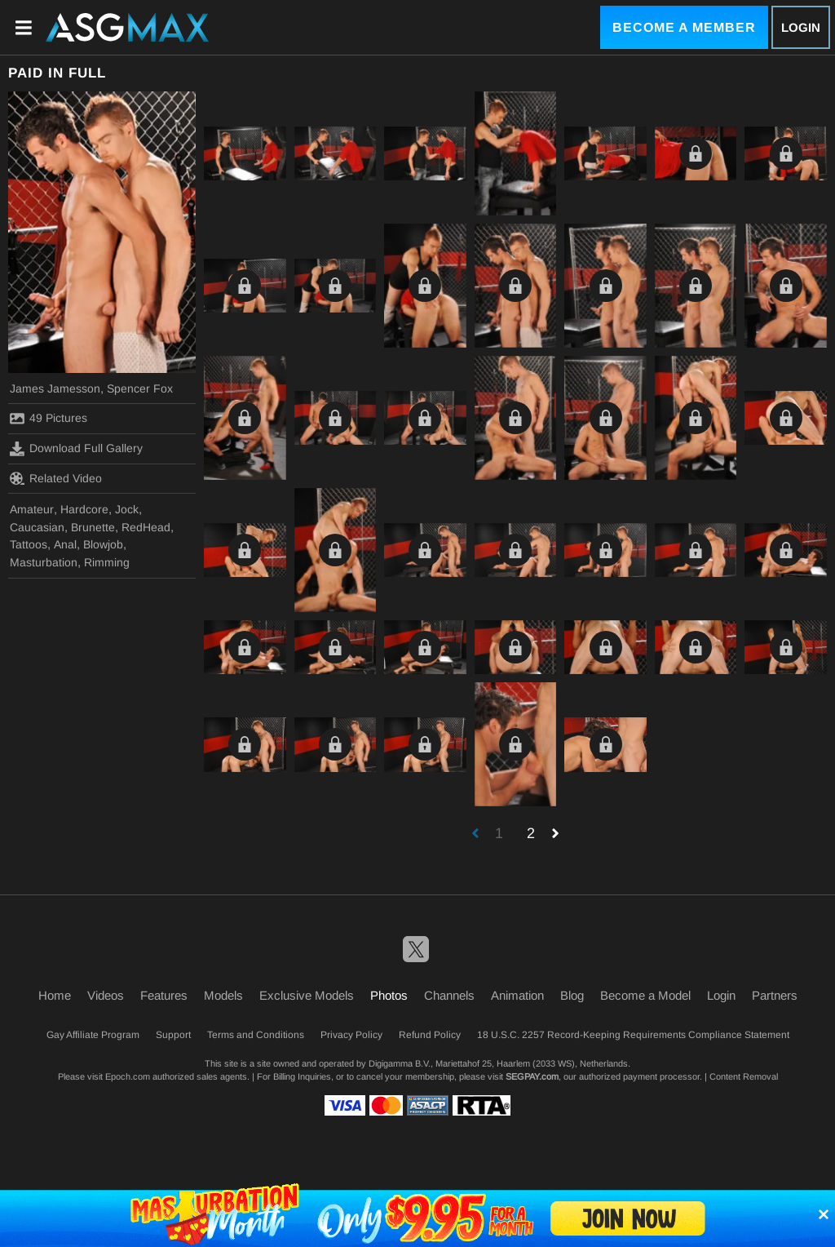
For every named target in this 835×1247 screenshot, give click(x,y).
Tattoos (28, 544)
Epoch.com (127, 1076)
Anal (65, 544)
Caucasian (37, 527)
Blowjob (103, 544)
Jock (127, 509)
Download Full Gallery (76, 449)
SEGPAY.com (532, 1076)
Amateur (32, 509)
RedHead (145, 527)
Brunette (93, 527)
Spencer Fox (140, 388)
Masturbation (43, 562)
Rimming (107, 562)
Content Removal (743, 1076)
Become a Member (684, 27)
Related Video (56, 478)
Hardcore (84, 509)
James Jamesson (55, 388)
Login (800, 27)
